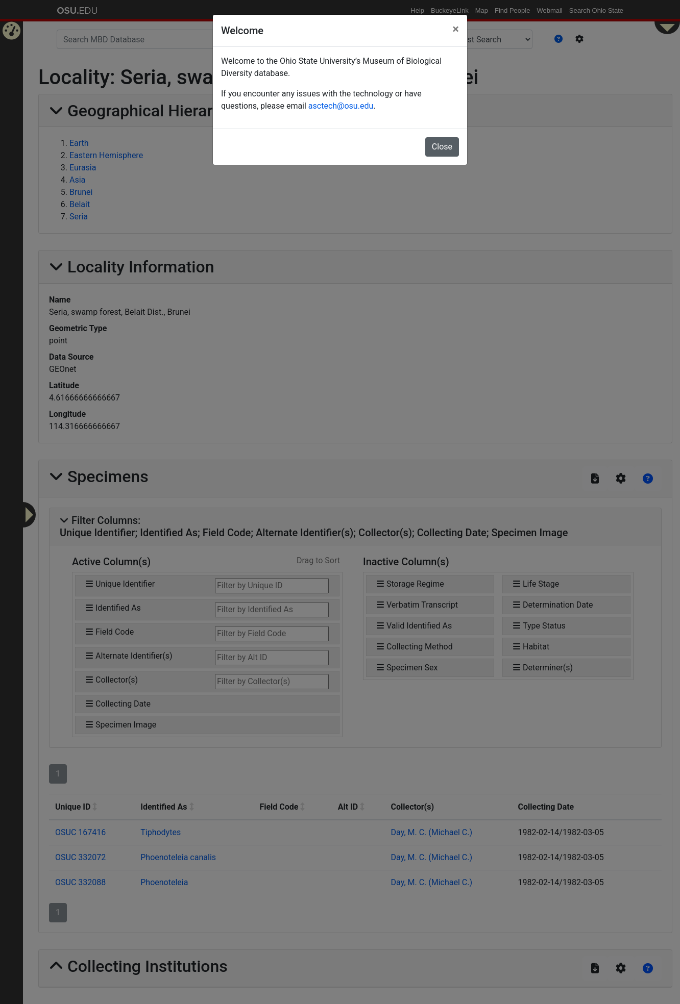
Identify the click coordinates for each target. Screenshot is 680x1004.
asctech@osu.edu (340, 106)
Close (442, 147)
